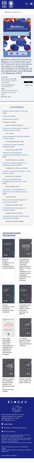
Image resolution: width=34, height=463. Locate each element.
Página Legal (6, 96)
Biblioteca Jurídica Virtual (13, 12)
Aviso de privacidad (8, 431)
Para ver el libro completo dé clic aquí (15, 111)
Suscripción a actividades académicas (14, 427)
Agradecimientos (8, 119)
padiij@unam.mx (5, 451)
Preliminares (7, 116)
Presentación (7, 122)
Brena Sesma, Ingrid (7, 79)
